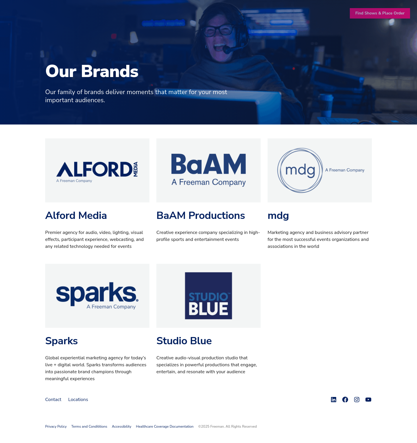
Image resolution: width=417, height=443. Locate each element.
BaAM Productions (200, 215)
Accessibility (121, 426)
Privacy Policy (56, 426)
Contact (53, 399)
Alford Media (76, 215)
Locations (78, 399)
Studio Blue (184, 341)
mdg (278, 215)
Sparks (61, 341)
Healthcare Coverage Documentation (165, 426)
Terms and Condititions (89, 426)
